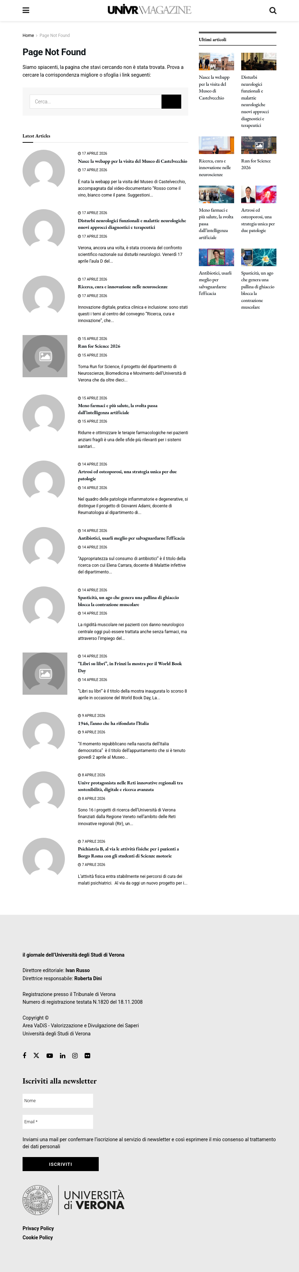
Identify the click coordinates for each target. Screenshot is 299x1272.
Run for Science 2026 (99, 346)
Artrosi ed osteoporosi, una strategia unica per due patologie (258, 220)
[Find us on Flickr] (87, 1056)
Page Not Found (54, 35)
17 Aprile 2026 (92, 153)
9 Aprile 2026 (91, 716)
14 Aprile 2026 (92, 464)
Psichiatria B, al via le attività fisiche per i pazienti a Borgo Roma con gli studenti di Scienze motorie (128, 852)
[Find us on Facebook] (24, 1056)
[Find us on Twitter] (36, 1056)
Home (28, 35)
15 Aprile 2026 (92, 339)
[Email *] (58, 1122)
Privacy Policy (38, 1228)
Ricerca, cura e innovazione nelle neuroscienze (122, 286)
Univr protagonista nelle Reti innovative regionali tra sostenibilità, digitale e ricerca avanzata (130, 786)
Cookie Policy (38, 1237)
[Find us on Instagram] (75, 1056)
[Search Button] (272, 10)
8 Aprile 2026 (91, 775)
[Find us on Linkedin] (62, 1056)
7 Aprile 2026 (91, 841)
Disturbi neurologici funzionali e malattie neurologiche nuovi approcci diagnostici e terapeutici (132, 224)
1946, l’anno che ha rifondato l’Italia (113, 723)
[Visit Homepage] (149, 11)
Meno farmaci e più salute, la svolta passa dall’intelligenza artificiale (117, 409)
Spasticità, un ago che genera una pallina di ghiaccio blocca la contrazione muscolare (128, 601)
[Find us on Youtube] (50, 1056)
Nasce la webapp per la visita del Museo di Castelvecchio (132, 161)
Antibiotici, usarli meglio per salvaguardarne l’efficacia (131, 538)
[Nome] (58, 1101)
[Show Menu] (26, 10)
